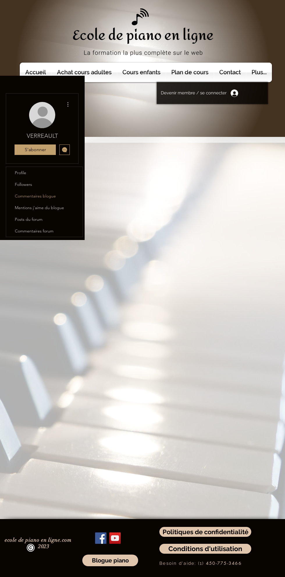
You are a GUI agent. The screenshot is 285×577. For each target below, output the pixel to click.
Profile (20, 172)
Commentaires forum (34, 231)
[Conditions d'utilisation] (205, 549)
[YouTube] (115, 538)
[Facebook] (100, 538)
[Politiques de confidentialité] (205, 532)
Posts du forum (28, 219)
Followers (23, 184)
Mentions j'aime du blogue (39, 207)
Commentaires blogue (35, 196)
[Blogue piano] (110, 560)
